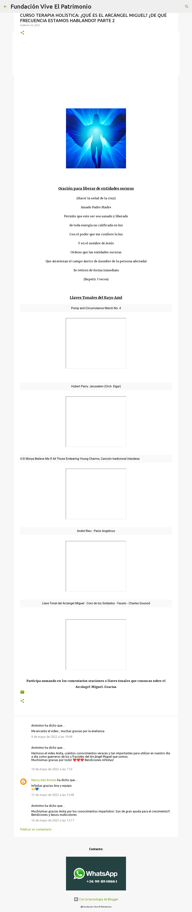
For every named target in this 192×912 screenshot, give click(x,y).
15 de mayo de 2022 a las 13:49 (52, 794)
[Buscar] (186, 6)
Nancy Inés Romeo (43, 780)
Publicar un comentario (36, 829)
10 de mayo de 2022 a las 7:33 (51, 769)
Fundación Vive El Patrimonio (51, 6)
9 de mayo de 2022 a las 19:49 (51, 736)
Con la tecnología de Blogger (96, 899)
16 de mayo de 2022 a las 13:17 (52, 820)
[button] (22, 32)
